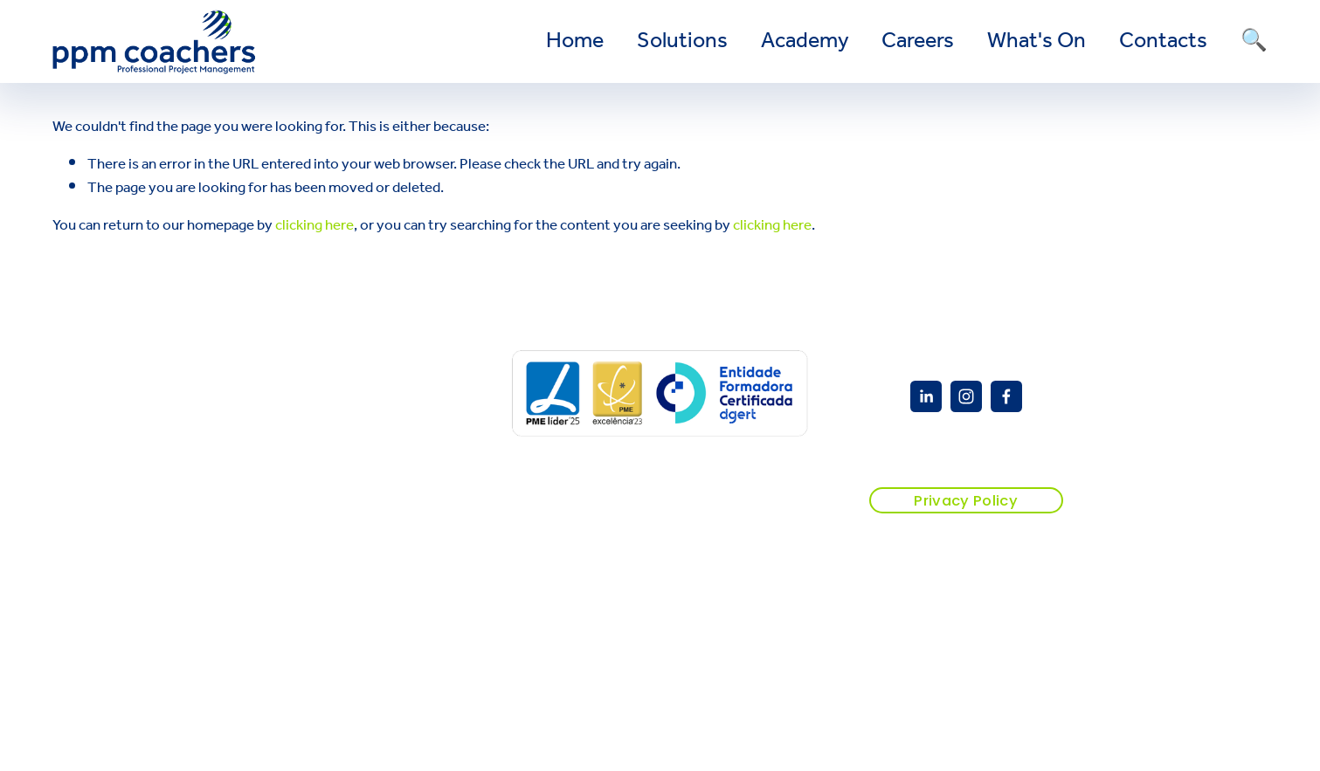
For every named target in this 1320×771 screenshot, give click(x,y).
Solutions (682, 42)
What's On (1036, 42)
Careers (917, 42)
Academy (805, 42)
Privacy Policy (966, 501)
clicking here (314, 225)
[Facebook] (1006, 396)
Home (575, 42)
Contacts (1163, 42)
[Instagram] (966, 396)
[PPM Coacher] (926, 396)
